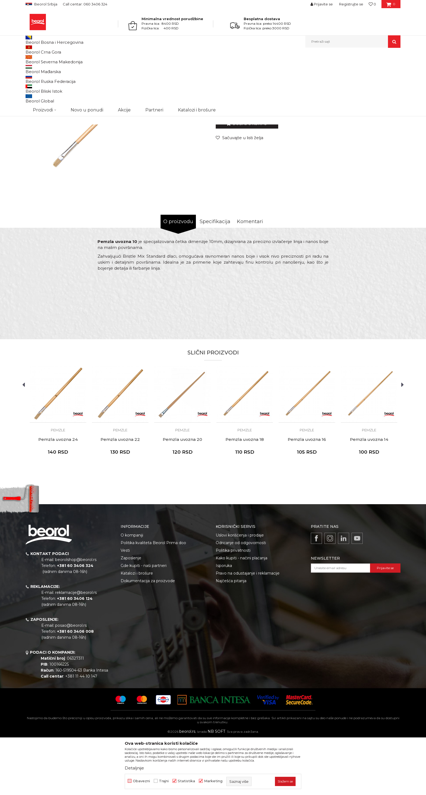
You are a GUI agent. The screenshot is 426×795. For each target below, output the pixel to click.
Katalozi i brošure (137, 629)
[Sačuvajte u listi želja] (239, 193)
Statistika (186, 781)
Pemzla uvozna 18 (244, 495)
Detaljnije (134, 768)
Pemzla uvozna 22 (120, 495)
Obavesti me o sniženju (379, 160)
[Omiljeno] (372, 4)
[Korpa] (390, 6)
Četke (115, 59)
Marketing (213, 781)
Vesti (125, 606)
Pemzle (129, 59)
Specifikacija (215, 277)
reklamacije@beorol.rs (76, 648)
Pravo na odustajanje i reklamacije (248, 629)
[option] (58, 477)
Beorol (31, 59)
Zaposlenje (131, 614)
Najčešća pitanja (231, 636)
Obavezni (141, 781)
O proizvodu (178, 277)
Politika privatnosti (233, 606)
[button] (352, 42)
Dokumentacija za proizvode (148, 636)
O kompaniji (132, 591)
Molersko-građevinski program (82, 59)
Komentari (250, 277)
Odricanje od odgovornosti (241, 598)
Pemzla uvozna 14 (369, 495)
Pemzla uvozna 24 (58, 495)
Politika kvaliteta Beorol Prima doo (153, 598)
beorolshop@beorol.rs (75, 615)
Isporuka (224, 621)
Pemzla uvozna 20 (182, 495)
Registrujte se (351, 4)
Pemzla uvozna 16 (307, 495)
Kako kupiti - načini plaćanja (241, 614)
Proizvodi (46, 59)
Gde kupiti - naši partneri (144, 621)
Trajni (164, 781)
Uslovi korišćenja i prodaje (240, 591)
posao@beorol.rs (71, 681)
